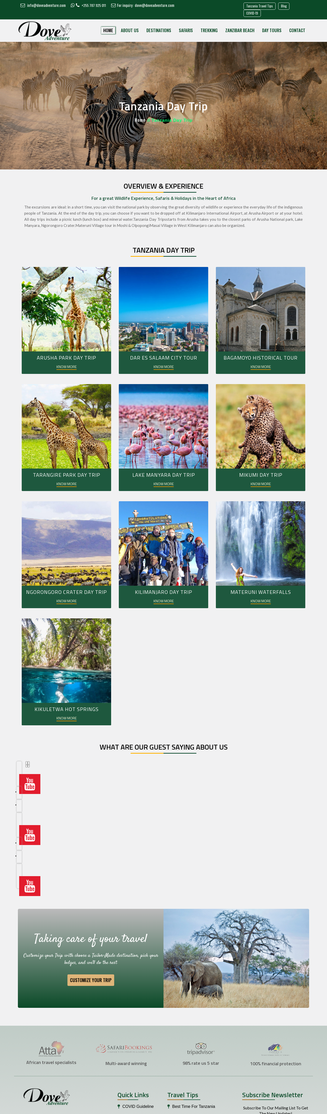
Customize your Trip (91, 895)
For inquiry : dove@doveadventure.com (142, 5)
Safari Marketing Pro (223, 1108)
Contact (297, 30)
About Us (130, 30)
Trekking (209, 30)
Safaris (186, 30)
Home (108, 30)
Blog (284, 5)
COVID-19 (252, 13)
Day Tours (272, 30)
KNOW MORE (66, 366)
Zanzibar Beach (239, 30)
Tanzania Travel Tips (259, 5)
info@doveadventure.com (43, 5)
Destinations (158, 30)
